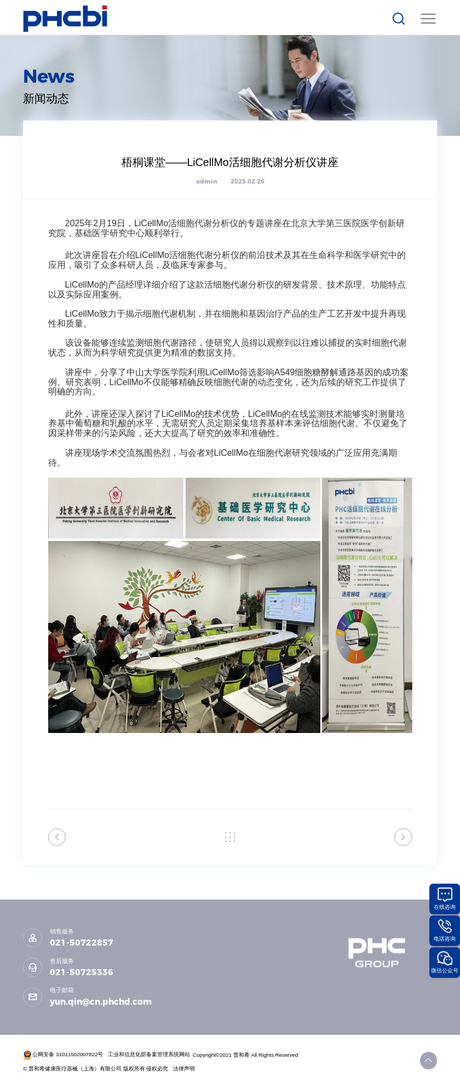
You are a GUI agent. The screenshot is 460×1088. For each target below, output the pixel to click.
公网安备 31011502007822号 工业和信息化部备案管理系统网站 (107, 1054)
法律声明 (185, 1069)
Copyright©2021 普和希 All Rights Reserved (246, 1054)
